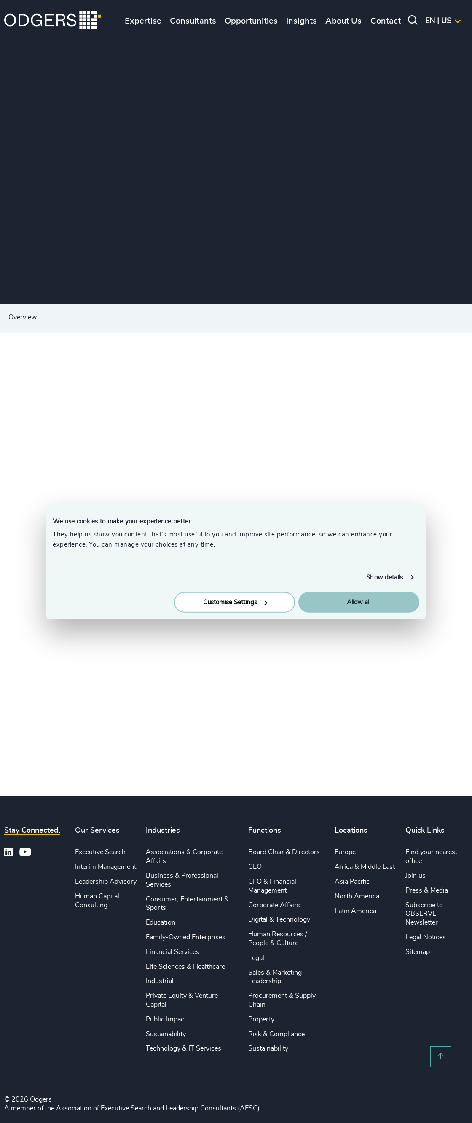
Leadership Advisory (106, 881)
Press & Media (426, 890)
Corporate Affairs (274, 905)
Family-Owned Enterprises (185, 937)
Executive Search (100, 852)
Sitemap (417, 952)
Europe (345, 852)
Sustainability (166, 1034)
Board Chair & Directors (284, 852)
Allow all (358, 602)
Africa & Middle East (365, 866)
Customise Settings (235, 602)
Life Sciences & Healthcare (185, 966)
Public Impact (166, 1019)
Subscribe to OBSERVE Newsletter (424, 914)
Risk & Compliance (276, 1034)
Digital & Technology (279, 919)
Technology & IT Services (183, 1048)
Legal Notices (425, 937)
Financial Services (172, 952)
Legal (256, 957)
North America (357, 896)
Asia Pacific (352, 881)
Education (160, 922)
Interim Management (105, 866)
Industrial (160, 981)
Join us (415, 875)
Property (261, 1019)
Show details (384, 577)
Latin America (355, 911)
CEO (255, 866)
